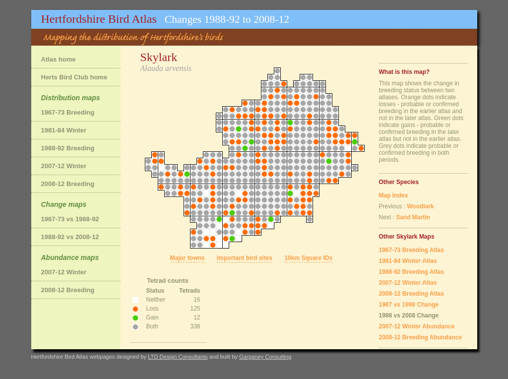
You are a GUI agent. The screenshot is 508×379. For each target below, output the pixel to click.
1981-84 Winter (64, 130)
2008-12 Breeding (68, 184)
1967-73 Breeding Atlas (411, 250)
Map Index (393, 195)
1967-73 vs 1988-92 (70, 219)
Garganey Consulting (265, 357)
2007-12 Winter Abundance (417, 326)
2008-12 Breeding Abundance (420, 337)
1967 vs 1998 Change (409, 304)
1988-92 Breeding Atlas (411, 271)
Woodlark (420, 206)
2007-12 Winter (64, 166)
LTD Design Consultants (177, 357)
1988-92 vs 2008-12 (70, 237)
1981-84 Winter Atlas (408, 260)
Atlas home (58, 59)
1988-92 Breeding (68, 148)
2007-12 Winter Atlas (408, 282)
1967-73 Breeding (68, 112)
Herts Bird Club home (74, 77)
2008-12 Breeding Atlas (411, 293)
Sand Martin (413, 217)
